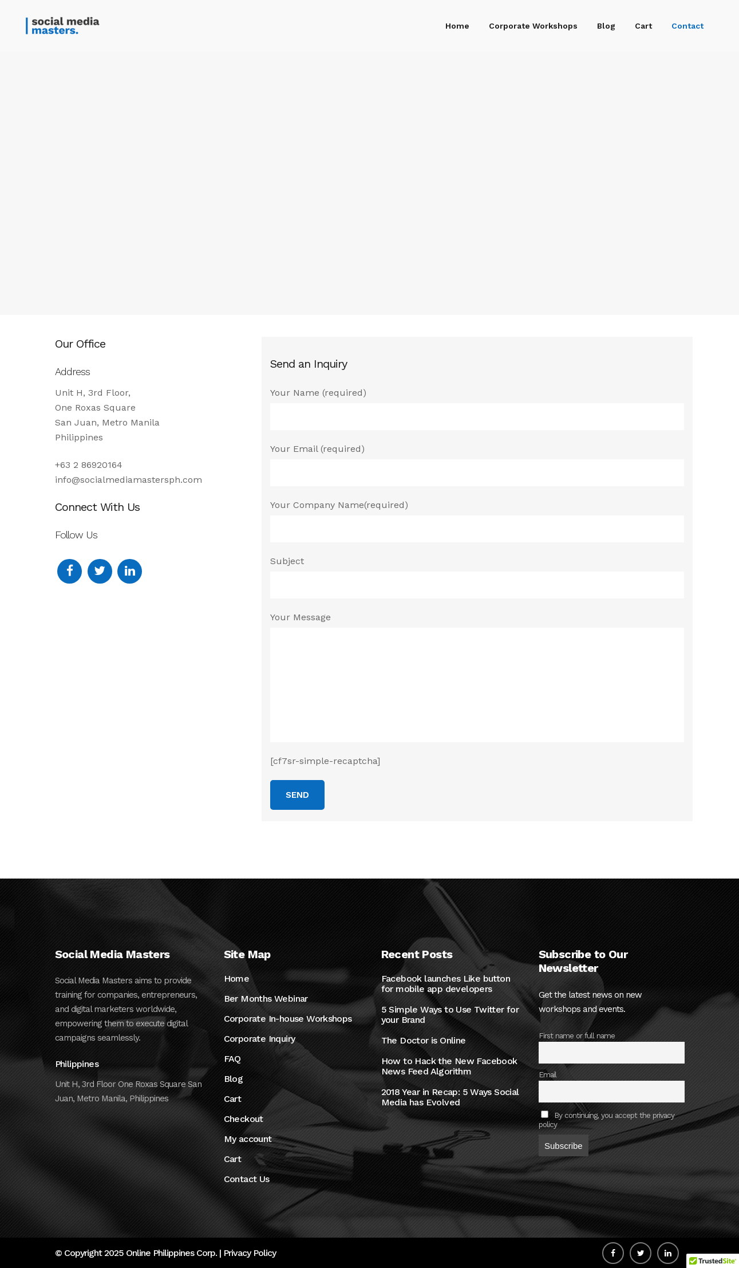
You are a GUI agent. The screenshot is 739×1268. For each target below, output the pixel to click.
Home (237, 979)
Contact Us (247, 1179)
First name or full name (577, 1035)
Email (547, 1074)
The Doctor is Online (423, 1040)
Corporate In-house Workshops (288, 1019)
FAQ (232, 1059)
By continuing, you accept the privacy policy (607, 1120)
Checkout (243, 1119)
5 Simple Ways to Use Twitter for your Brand (450, 1015)
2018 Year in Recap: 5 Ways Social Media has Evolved (450, 1097)
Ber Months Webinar (266, 999)
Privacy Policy (249, 1252)
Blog (233, 1079)
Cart (233, 1099)
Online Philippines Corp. (171, 1252)
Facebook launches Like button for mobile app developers (446, 984)
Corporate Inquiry (259, 1039)
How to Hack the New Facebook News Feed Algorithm (449, 1066)
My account (248, 1139)
